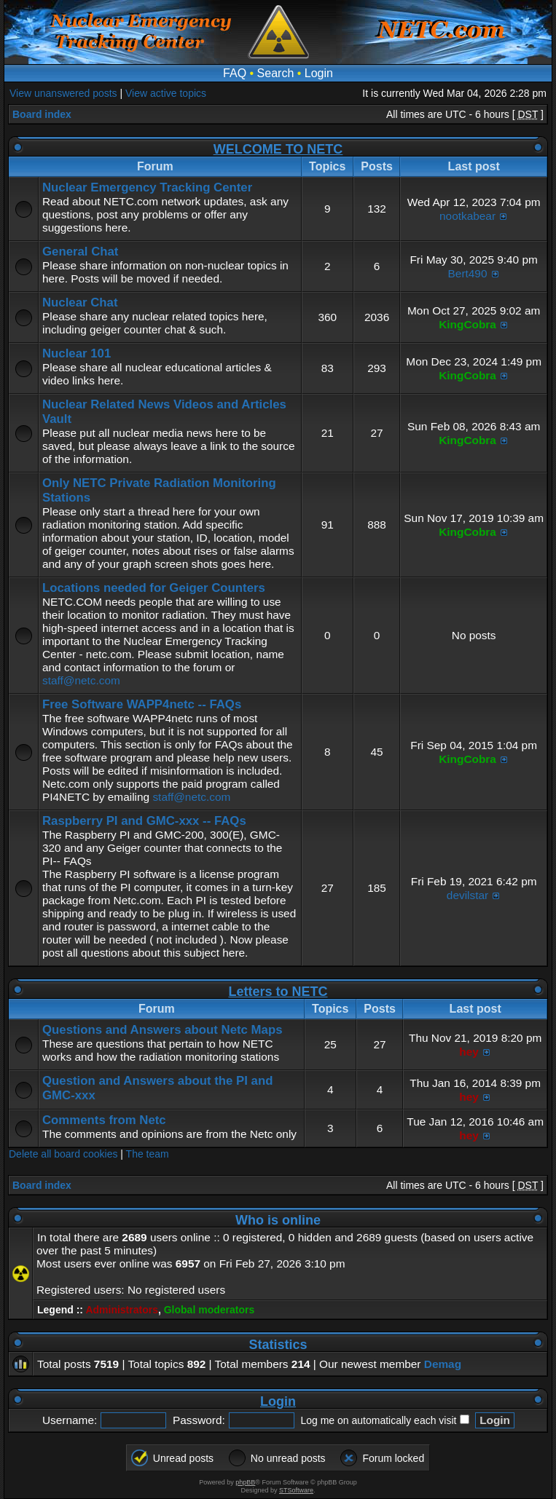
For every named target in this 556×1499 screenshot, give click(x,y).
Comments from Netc (104, 1120)
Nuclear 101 (76, 353)
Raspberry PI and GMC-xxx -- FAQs (144, 821)
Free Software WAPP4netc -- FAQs (141, 704)
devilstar (467, 895)
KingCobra (467, 324)
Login (319, 73)
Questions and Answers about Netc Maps (162, 1030)
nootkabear (467, 216)
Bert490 (468, 273)
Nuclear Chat (80, 302)
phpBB (245, 1482)
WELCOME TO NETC (278, 149)
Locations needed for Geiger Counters (153, 588)
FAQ (234, 73)
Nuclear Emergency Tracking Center (147, 187)
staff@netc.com (81, 680)
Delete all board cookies (63, 1154)
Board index (41, 114)
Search (275, 73)
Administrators (121, 1310)
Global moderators (209, 1310)
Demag (442, 1364)
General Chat (80, 251)
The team (147, 1154)
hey (469, 1051)
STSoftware (296, 1490)
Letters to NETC (277, 991)
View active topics (165, 93)
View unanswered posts (63, 93)
